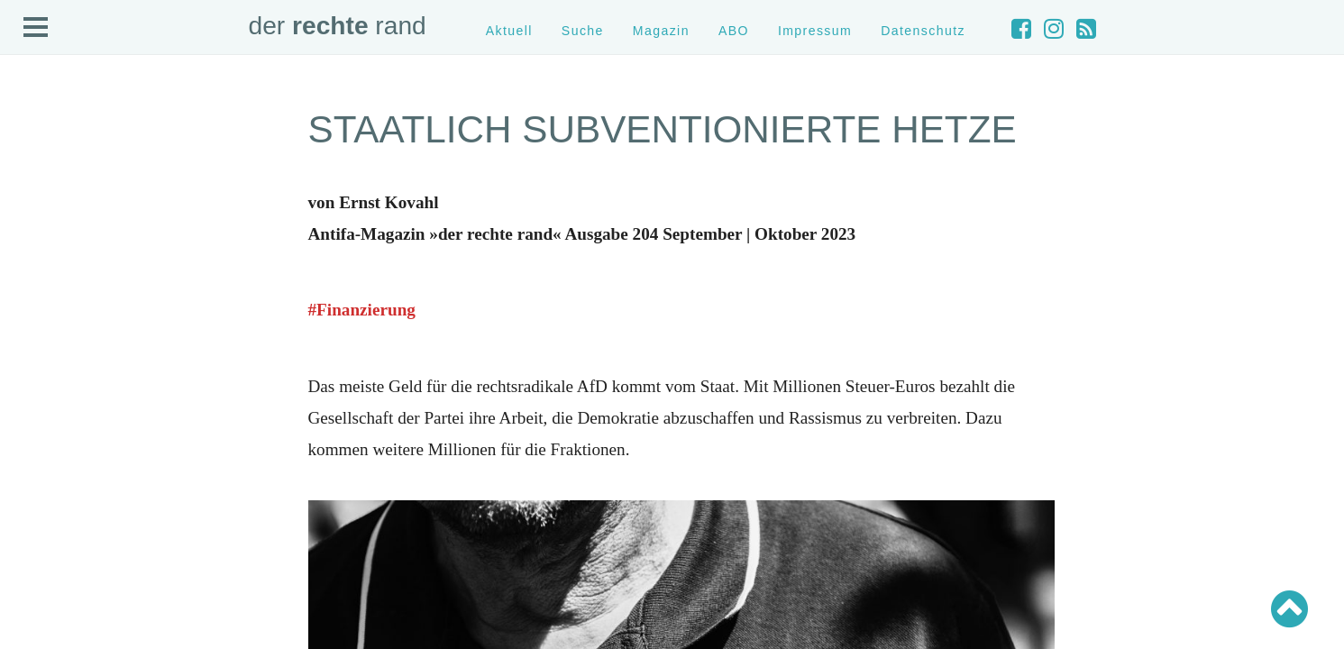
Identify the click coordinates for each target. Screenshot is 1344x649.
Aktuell (509, 30)
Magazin (661, 30)
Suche (583, 30)
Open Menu (36, 28)
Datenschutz (923, 30)
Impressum (815, 30)
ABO (733, 30)
